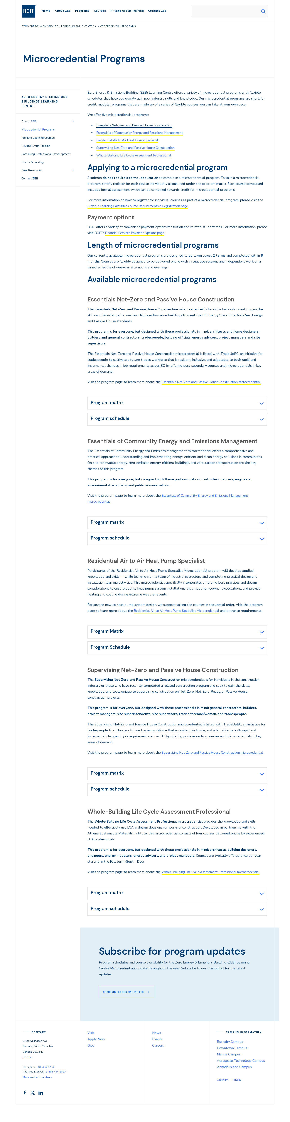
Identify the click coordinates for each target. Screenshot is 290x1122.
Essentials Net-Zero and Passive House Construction (136, 125)
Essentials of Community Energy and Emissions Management (142, 132)
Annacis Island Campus (234, 1085)
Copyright (222, 1098)
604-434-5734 (45, 1085)
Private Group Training (35, 141)
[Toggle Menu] (73, 116)
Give (90, 1063)
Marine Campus (229, 1072)
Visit (90, 1051)
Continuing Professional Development (46, 149)
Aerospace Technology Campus (241, 1078)
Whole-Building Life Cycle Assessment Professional (135, 155)
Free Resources (31, 166)
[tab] (177, 403)
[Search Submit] (263, 11)
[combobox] (230, 11)
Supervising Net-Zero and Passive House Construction (137, 147)
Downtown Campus (232, 1066)
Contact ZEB (29, 174)
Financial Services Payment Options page (136, 232)
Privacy (237, 1098)
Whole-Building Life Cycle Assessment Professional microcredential (213, 888)
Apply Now (96, 1057)
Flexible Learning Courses (38, 133)
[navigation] (32, 11)
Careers (158, 1063)
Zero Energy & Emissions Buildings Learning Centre (46, 99)
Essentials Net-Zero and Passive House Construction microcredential (214, 381)
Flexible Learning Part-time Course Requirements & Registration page (141, 205)
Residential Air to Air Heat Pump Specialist (129, 140)
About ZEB (28, 117)
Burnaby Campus (230, 1059)
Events (157, 1057)
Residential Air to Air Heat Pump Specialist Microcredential (179, 612)
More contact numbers (37, 1095)
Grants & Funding (32, 157)
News (156, 1051)
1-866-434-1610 (55, 1089)
